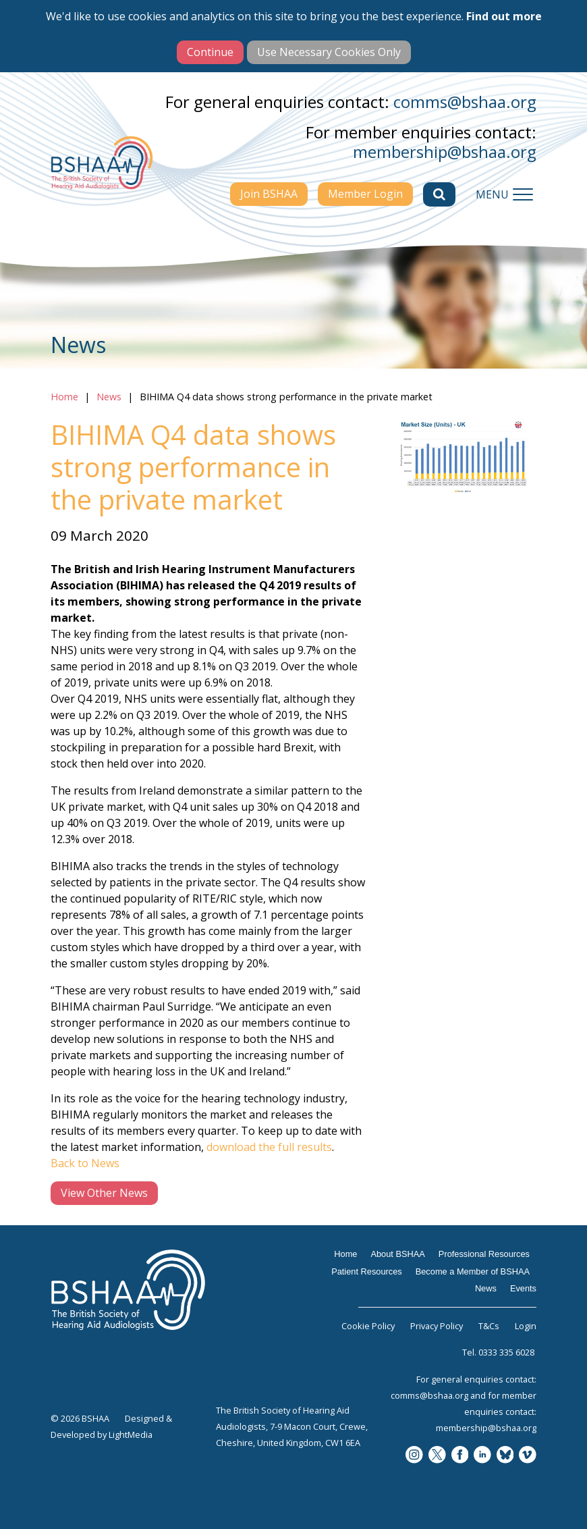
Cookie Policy (368, 1326)
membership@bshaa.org (444, 151)
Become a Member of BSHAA (473, 1271)
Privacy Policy (436, 1326)
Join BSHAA (269, 193)
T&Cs (488, 1326)
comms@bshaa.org (464, 101)
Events (523, 1288)
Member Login (365, 193)
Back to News (85, 1163)
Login (525, 1326)
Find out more (504, 16)
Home (64, 396)
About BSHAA (397, 1254)
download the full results (269, 1146)
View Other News (104, 1192)
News (108, 396)
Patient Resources (366, 1271)
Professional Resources (484, 1254)
